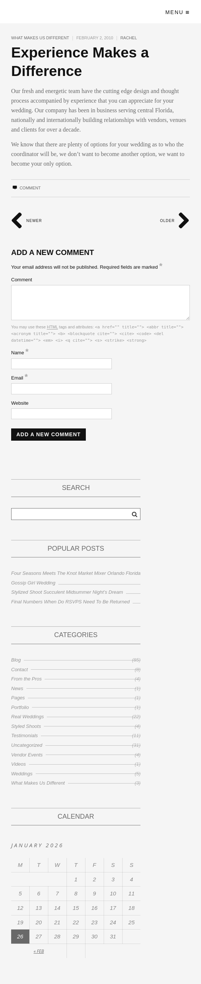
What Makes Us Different (40, 38)
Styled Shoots (26, 726)
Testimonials (24, 735)
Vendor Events (27, 755)
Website (20, 403)
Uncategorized (26, 745)
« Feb (38, 951)
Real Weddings (27, 716)
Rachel (128, 38)
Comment (25, 188)
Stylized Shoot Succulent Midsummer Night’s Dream (67, 592)
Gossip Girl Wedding (33, 583)
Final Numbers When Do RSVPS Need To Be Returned (70, 601)
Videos (18, 764)
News (17, 688)
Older (175, 221)
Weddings (22, 773)
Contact (19, 669)
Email (19, 378)
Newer (26, 221)
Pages (18, 697)
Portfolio (20, 707)
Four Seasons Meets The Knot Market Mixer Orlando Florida (75, 573)
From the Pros (26, 679)
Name (20, 352)
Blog (16, 660)
